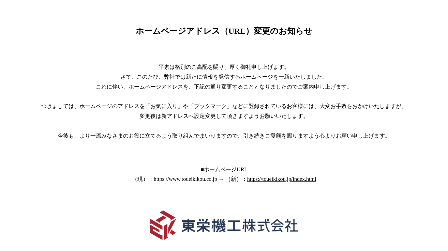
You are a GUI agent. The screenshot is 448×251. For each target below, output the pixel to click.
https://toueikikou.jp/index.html (281, 179)
